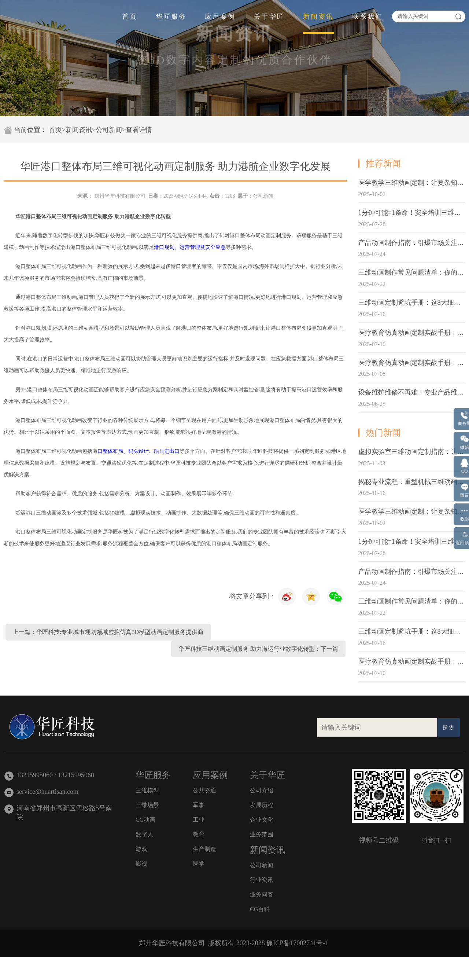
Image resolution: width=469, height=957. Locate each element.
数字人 (144, 834)
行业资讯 (261, 880)
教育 (198, 834)
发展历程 (261, 805)
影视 (141, 864)
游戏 (141, 849)
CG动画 (145, 820)
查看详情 (139, 129)
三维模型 (147, 790)
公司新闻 (109, 129)
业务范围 (261, 834)
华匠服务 (171, 16)
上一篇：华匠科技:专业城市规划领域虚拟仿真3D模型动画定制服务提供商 (108, 632)
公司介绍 (261, 790)
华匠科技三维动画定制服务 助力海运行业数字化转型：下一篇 (258, 649)
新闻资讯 (318, 16)
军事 (198, 805)
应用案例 (220, 16)
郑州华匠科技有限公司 (119, 196)
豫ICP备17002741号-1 (297, 943)
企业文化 (261, 820)
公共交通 (204, 790)
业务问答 (261, 894)
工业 (198, 820)
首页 (129, 16)
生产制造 (204, 849)
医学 (198, 864)
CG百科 (260, 909)
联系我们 (367, 16)
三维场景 (147, 805)
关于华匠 (269, 16)
